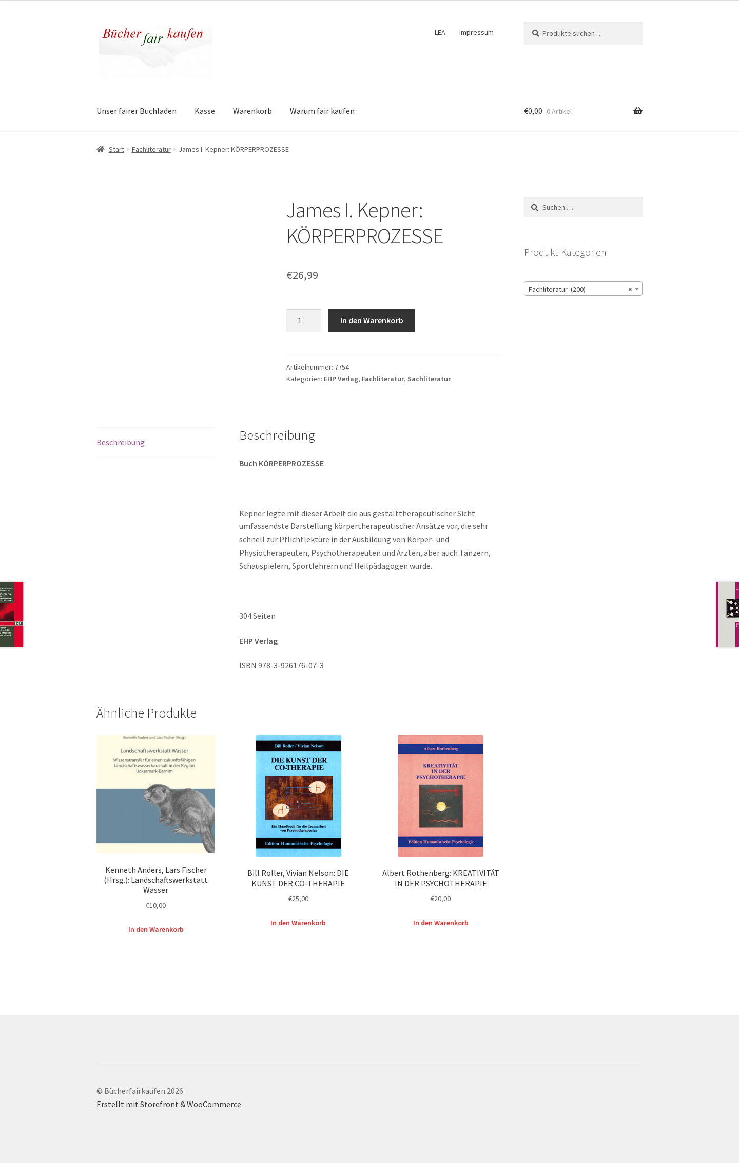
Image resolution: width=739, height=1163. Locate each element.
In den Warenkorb (371, 320)
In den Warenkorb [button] (156, 929)
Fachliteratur (151, 149)
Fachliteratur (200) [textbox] (580, 289)
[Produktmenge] (303, 321)
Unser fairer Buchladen (136, 111)
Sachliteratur (429, 378)
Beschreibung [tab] (120, 442)
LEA (440, 32)
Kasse (205, 111)
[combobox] (583, 288)
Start (116, 149)
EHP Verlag (341, 378)
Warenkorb (252, 111)
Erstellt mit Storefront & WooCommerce (168, 1104)
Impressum (476, 32)
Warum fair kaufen (322, 111)
